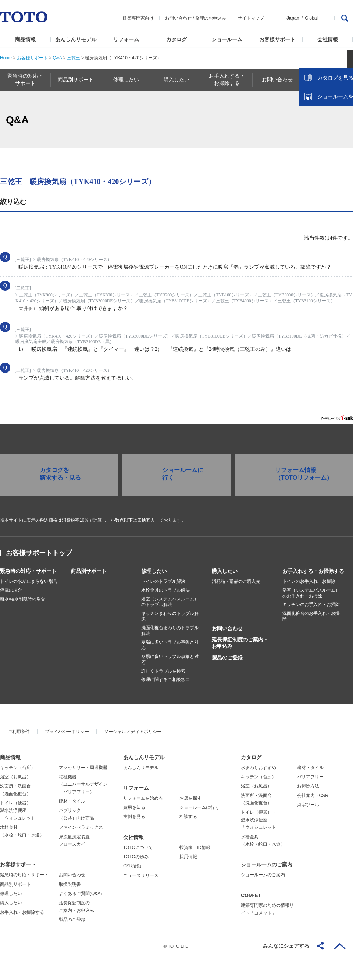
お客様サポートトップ (39, 553)
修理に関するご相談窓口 (165, 679)
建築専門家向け (138, 18)
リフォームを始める (143, 798)
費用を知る (134, 807)
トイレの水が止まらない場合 (28, 581)
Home (6, 57)
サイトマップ (251, 18)
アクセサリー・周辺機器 (83, 767)
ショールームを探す (328, 157)
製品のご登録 (227, 657)
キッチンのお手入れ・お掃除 (311, 604)
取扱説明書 (70, 884)
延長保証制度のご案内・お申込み (240, 643)
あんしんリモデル (75, 39)
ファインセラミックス (81, 827)
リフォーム (126, 39)
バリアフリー (310, 776)
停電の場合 (11, 590)
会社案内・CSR (312, 795)
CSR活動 (132, 865)
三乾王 (73, 57)
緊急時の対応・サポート (28, 571)
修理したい (154, 571)
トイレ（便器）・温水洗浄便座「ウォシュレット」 (20, 810)
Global (311, 18)
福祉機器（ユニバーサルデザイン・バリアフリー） (83, 784)
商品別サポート (89, 571)
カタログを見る (323, 138)
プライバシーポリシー (67, 731)
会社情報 (327, 39)
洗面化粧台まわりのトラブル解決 (170, 630)
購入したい (225, 571)
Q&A (57, 57)
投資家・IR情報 (194, 847)
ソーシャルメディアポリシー (132, 731)
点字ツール (308, 804)
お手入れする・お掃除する (313, 571)
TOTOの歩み (136, 856)
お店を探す (190, 798)
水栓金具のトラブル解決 (165, 590)
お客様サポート (277, 39)
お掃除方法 (308, 786)
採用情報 (188, 856)
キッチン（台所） (17, 767)
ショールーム (226, 39)
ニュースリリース (140, 875)
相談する (188, 816)
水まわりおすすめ (258, 767)
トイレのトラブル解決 (163, 581)
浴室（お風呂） (15, 776)
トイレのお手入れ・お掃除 (308, 581)
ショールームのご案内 (266, 864)
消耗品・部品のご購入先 (236, 581)
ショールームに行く (199, 807)
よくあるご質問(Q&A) (80, 893)
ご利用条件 (19, 731)
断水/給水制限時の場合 (22, 599)
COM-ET (251, 895)
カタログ (176, 39)
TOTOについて (138, 847)
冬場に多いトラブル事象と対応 (170, 659)
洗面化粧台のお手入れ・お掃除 (311, 616)
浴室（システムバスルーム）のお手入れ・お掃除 (311, 593)
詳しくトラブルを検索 (163, 671)
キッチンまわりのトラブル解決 (170, 616)
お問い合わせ (178, 18)
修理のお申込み (210, 18)
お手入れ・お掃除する (22, 912)
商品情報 (25, 39)
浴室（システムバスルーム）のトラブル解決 (170, 601)
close (344, 119)
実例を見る (134, 816)
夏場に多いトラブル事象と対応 (170, 645)
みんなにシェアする (286, 946)
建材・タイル (72, 801)
